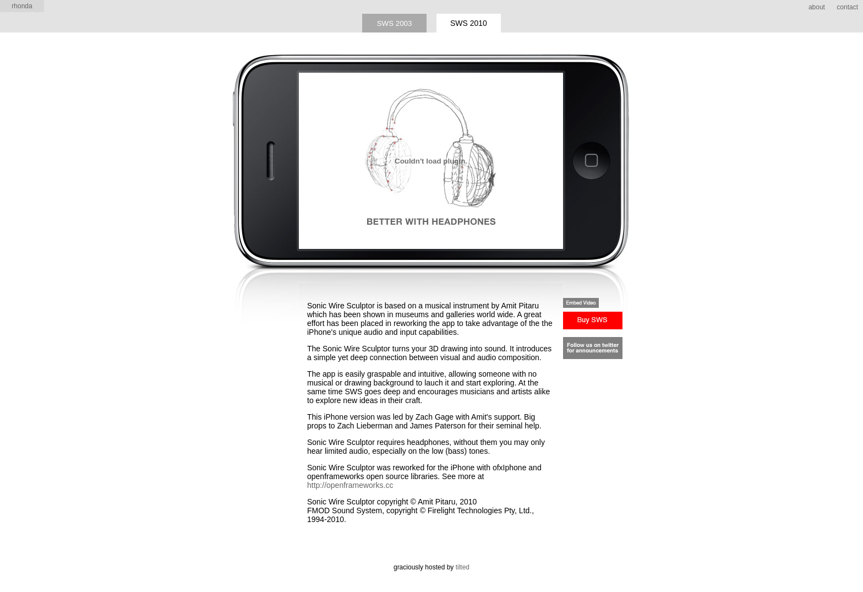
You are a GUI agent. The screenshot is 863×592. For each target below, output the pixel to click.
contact (847, 7)
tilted (462, 567)
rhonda (22, 6)
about (817, 7)
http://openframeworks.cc (350, 485)
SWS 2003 (394, 23)
